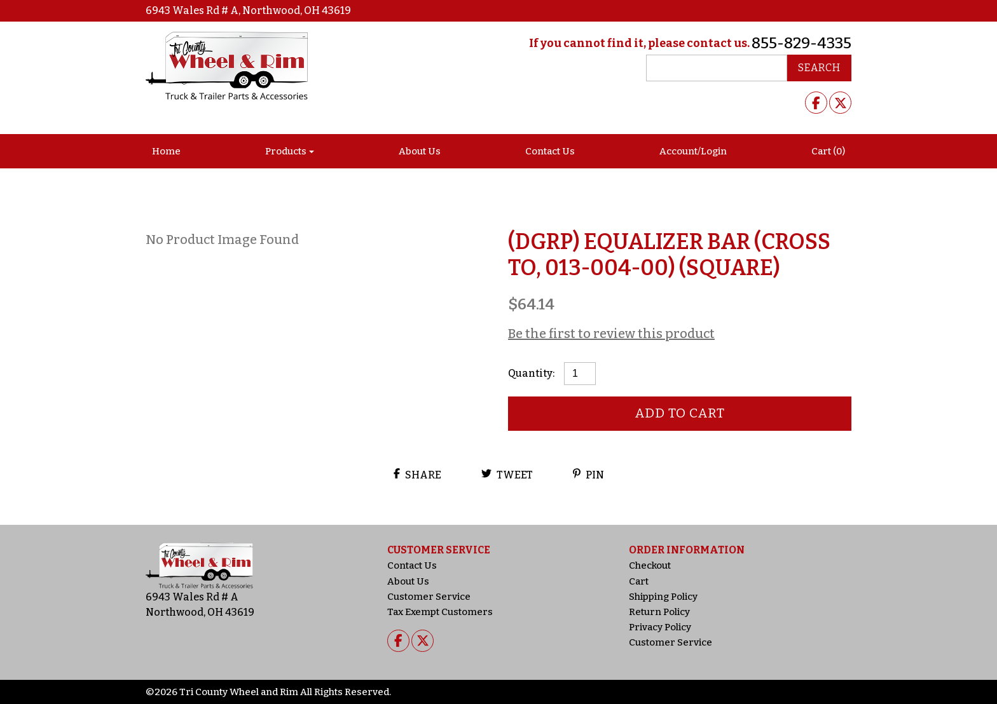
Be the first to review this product (611, 333)
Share (417, 474)
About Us (420, 151)
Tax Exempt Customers (440, 612)
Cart (639, 581)
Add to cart (680, 413)
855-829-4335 (801, 43)
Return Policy (659, 612)
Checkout (650, 565)
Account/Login (693, 151)
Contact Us (550, 151)
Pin (588, 474)
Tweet (507, 474)
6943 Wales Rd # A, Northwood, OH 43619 (248, 10)
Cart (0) (828, 151)
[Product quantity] (580, 373)
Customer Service (429, 596)
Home (166, 151)
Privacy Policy (660, 627)
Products (285, 151)
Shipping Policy (663, 596)
